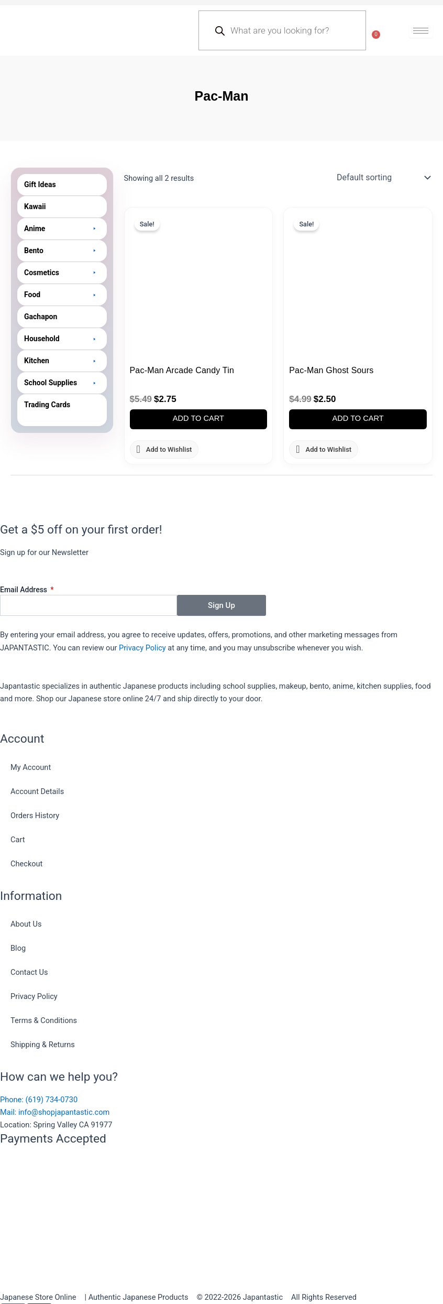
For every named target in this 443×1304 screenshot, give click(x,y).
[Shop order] (383, 177)
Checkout (26, 863)
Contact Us (29, 972)
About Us (25, 924)
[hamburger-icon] (421, 31)
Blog (18, 948)
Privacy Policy (142, 648)
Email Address (24, 589)
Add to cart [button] (198, 418)
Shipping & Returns (42, 1044)
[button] (62, 229)
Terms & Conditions (43, 1020)
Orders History (34, 815)
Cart (17, 839)
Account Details (37, 791)
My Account (30, 767)
